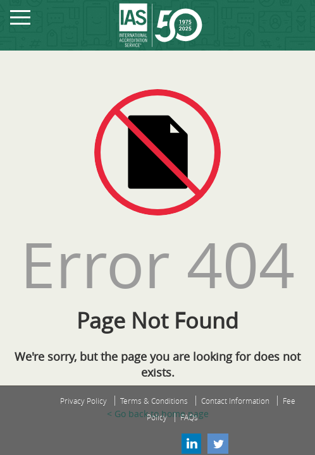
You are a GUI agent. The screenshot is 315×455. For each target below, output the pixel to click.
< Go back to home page (158, 414)
